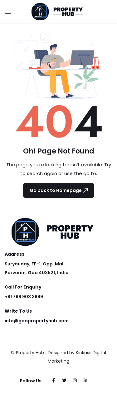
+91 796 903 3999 (24, 297)
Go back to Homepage (59, 190)
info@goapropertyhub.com (37, 321)
